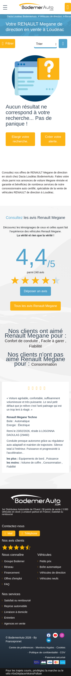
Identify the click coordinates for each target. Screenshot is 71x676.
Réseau (8, 566)
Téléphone (29, 533)
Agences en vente (14, 623)
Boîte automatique (50, 566)
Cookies (60, 647)
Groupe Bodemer (14, 561)
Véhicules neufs (49, 578)
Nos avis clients (13, 540)
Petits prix (45, 561)
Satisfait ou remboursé (17, 600)
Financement (12, 572)
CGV (62, 652)
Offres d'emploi (13, 578)
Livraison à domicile (15, 612)
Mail (8, 533)
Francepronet (13, 641)
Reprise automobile (15, 606)
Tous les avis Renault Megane (35, 306)
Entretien (9, 617)
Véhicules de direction (53, 572)
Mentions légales (45, 647)
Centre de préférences (21, 647)
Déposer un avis (35, 291)
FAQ (6, 584)
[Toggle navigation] (3, 7)
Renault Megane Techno (22, 417)
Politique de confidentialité (43, 652)
